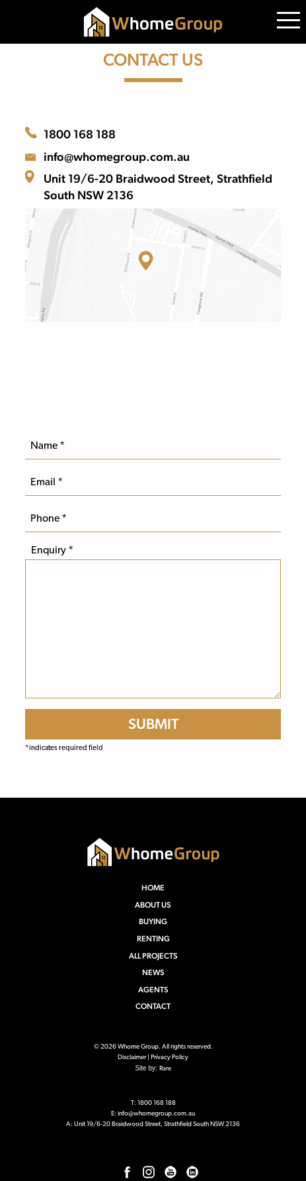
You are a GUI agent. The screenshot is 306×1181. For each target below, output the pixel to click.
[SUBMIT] (153, 724)
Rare (165, 1068)
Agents (153, 989)
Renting (153, 938)
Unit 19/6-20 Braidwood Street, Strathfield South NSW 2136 (158, 186)
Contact (153, 1006)
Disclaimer (132, 1057)
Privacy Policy (169, 1057)
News (153, 972)
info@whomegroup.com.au (117, 157)
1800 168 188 (80, 134)
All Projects (153, 956)
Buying (153, 921)
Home (153, 887)
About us (153, 905)
